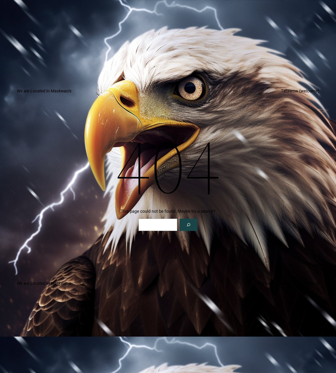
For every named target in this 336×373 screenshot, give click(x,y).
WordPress (308, 283)
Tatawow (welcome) (300, 90)
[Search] (188, 225)
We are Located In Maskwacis (44, 90)
